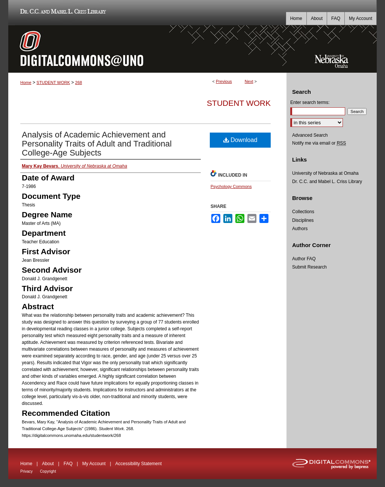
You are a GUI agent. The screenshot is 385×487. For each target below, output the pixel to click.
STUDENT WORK (53, 82)
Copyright (48, 471)
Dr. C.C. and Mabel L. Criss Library (61, 12)
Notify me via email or (319, 143)
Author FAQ (304, 258)
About (48, 463)
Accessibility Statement (138, 463)
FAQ (68, 463)
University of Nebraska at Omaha (325, 173)
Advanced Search (310, 135)
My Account (94, 463)
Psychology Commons (231, 186)
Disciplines (303, 220)
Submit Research (309, 267)
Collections (303, 211)
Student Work (239, 103)
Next (249, 81)
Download (240, 140)
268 (78, 82)
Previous (224, 81)
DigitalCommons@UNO (147, 49)
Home (25, 82)
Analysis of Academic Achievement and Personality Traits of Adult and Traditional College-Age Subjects (97, 143)
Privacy (26, 471)
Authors (300, 228)
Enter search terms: (310, 102)
